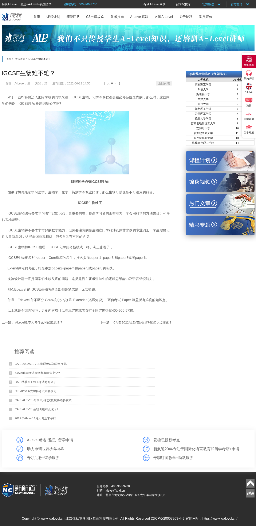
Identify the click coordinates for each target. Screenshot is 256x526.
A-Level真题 (139, 17)
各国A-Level (164, 17)
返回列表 (164, 83)
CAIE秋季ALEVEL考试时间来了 (35, 382)
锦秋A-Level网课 (154, 4)
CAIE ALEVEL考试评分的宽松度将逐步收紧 (43, 400)
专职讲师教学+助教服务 (173, 458)
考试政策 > (21, 58)
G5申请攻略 (95, 17)
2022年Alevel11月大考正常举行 (35, 418)
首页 (37, 17)
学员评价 (205, 17)
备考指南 (117, 17)
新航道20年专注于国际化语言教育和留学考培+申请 (196, 449)
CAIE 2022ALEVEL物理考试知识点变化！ (142, 322)
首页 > (10, 58)
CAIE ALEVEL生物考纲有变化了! (36, 409)
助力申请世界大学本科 (46, 449)
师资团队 (73, 17)
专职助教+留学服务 (43, 458)
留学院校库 (183, 4)
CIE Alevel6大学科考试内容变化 (35, 391)
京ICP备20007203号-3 (168, 518)
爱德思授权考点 (166, 440)
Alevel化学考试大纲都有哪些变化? (37, 373)
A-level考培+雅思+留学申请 (50, 440)
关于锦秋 (186, 17)
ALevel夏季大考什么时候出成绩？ (39, 322)
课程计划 (53, 17)
